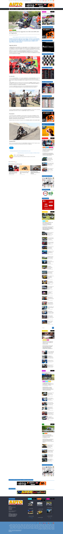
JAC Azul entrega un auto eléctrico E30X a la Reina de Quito (51, 399)
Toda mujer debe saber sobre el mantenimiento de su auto (19, 150)
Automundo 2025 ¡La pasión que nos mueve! (51, 361)
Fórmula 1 (30, 524)
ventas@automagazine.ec (12, 516)
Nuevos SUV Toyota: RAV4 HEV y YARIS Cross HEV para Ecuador (50, 322)
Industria (50, 381)
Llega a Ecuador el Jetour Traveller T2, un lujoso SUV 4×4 (50, 460)
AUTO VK (47, 529)
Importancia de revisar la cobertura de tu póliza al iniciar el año (48, 342)
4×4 (35, 524)
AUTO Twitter (48, 528)
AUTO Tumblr (43, 529)
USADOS (32, 525)
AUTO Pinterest (40, 529)
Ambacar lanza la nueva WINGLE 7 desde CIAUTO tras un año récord (51, 394)
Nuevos (24, 525)
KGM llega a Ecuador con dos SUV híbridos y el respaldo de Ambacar (48, 223)
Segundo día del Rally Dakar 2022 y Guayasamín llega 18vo (24, 172)
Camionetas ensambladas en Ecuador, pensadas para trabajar (50, 267)
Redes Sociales (28, 528)
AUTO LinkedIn (40, 528)
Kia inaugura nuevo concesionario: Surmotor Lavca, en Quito (50, 293)
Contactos (24, 528)
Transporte (21, 524)
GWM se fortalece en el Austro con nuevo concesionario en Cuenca (51, 287)
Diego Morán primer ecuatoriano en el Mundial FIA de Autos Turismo (50, 408)
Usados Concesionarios (36, 525)
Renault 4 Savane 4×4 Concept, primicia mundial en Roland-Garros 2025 (50, 446)
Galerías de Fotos (11, 525)
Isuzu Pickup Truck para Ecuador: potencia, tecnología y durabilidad (51, 413)
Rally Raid (35, 34)
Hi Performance (12, 528)
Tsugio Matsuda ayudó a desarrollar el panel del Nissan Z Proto (13, 172)
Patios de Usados (49, 527)
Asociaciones (35, 527)
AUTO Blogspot (32, 528)
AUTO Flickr (50, 529)
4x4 (43, 433)
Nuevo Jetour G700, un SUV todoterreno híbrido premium (23, 0)
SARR (36, 34)
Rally (32, 524)
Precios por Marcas (28, 525)
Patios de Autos (46, 525)
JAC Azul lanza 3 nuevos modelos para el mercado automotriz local (51, 252)
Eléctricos (47, 147)
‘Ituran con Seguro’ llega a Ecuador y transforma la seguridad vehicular (51, 352)
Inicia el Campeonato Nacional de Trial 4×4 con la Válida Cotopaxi (48, 436)
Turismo (51, 524)
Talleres (22, 528)
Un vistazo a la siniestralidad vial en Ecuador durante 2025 (50, 357)
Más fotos (15, 525)
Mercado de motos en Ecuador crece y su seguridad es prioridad (50, 366)
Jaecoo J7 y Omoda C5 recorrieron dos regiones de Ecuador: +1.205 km (50, 233)
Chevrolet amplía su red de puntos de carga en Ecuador (51, 307)
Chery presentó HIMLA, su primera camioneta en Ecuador (51, 243)
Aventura (53, 524)
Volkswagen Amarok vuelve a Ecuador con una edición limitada (50, 455)
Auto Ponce (53, 525)
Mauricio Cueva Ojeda (27, 34)
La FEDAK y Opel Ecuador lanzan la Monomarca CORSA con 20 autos (50, 159)
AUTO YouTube (52, 528)
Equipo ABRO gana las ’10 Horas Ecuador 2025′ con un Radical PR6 (50, 169)
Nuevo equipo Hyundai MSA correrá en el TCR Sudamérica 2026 (50, 164)
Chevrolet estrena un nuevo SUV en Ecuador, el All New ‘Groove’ (28, 152)
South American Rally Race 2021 (14, 35)
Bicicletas (48, 524)
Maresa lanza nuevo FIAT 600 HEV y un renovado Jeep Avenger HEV (51, 298)
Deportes (11, 30)
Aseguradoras (18, 528)
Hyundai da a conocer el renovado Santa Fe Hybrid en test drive (50, 257)
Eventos (44, 381)
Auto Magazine (17, 34)
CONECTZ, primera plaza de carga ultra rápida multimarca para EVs (51, 316)
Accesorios (15, 528)
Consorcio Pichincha (44, 527)
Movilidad (22, 525)
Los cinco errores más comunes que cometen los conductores (51, 238)
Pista (49, 147)
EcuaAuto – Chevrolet (30, 527)
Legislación (53, 529)
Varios (52, 147)
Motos (46, 524)
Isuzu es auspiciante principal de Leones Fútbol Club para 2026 (50, 303)
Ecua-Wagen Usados (41, 525)
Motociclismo (14, 30)
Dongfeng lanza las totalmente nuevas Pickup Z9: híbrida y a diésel (48, 384)
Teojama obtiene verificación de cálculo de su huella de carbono (51, 312)
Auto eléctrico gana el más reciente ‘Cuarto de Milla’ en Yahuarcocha (48, 150)
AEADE (38, 527)
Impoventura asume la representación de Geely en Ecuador (50, 272)
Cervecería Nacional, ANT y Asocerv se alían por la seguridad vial (51, 403)
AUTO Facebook (36, 528)
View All (52, 11)
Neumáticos (53, 527)
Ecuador (24, 34)
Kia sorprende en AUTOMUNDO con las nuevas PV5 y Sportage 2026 (51, 418)
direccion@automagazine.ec (13, 515)
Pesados (19, 524)
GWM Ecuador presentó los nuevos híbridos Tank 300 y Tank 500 (51, 451)
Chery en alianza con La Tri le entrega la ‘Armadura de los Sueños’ (51, 277)
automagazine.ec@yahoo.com (13, 514)
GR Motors (50, 525)
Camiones (25, 524)
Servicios (40, 527)
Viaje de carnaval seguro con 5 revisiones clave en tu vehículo (48, 19)
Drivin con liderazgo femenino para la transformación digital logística (50, 282)
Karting (37, 524)
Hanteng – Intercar (20, 527)
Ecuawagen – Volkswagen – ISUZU (13, 527)
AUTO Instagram (45, 528)
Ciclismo (44, 524)
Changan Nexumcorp (25, 527)
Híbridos (47, 381)
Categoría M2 (20, 34)
